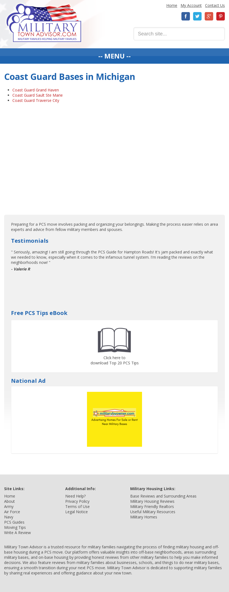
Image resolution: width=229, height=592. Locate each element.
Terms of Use (77, 506)
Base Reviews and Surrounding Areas (163, 496)
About (9, 501)
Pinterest (220, 16)
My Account (191, 5)
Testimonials (29, 240)
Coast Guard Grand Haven (35, 90)
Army (8, 506)
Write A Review (17, 532)
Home (171, 5)
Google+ (209, 16)
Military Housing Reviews (152, 501)
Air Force (12, 511)
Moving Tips (15, 527)
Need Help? (75, 496)
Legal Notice (76, 511)
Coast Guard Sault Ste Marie (37, 95)
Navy (8, 517)
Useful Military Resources (152, 511)
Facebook (185, 16)
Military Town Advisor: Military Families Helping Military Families (44, 22)
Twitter (197, 16)
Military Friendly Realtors (152, 506)
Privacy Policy (77, 501)
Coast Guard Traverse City (35, 100)
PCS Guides (14, 522)
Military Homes (143, 517)
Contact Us (215, 5)
